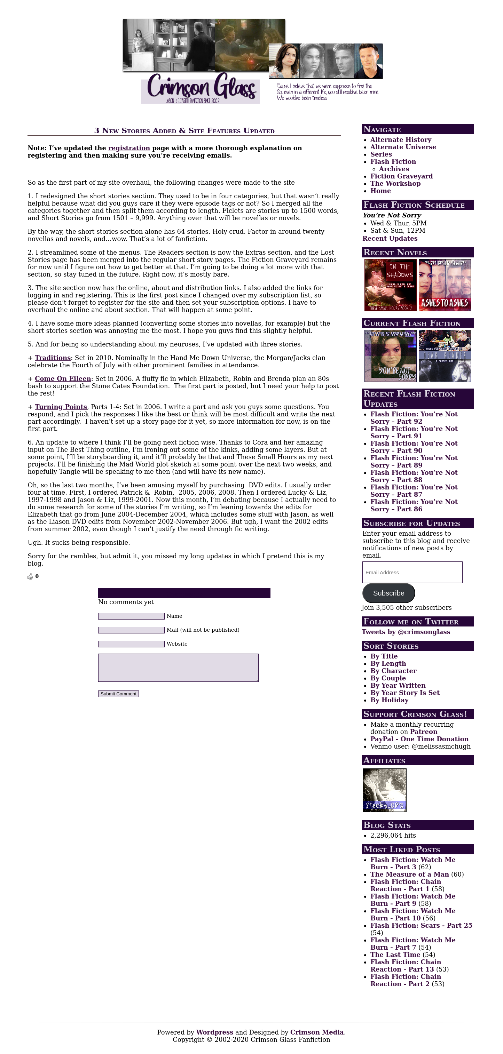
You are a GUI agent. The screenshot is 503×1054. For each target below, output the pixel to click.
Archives (394, 169)
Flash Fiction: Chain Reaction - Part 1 (405, 885)
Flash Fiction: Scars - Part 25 (421, 925)
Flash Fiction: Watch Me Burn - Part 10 (413, 914)
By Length (388, 663)
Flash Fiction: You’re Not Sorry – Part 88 (414, 476)
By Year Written (398, 685)
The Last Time (395, 954)
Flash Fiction (393, 161)
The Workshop (395, 183)
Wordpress (215, 1032)
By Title (384, 656)
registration (129, 148)
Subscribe (388, 593)
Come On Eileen (63, 378)
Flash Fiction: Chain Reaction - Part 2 (405, 980)
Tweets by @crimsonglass (406, 632)
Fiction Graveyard (401, 176)
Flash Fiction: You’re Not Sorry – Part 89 (414, 461)
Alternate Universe (403, 147)
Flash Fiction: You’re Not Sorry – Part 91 (414, 432)
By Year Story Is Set (405, 692)
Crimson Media (317, 1032)
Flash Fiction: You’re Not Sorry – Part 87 (414, 491)
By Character (393, 670)
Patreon (424, 731)
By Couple (388, 678)
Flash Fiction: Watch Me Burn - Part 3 (413, 863)
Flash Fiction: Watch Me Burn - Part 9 (413, 900)
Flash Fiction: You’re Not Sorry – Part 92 (414, 417)
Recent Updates (390, 238)
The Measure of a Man (409, 874)
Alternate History (400, 139)
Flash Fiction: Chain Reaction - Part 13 (405, 965)
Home (380, 190)
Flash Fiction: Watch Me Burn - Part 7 (413, 943)
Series (381, 154)
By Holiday (389, 700)
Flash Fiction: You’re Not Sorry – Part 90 (414, 447)
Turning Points (61, 406)
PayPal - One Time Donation (419, 739)
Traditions (53, 357)
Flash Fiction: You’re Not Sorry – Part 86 (414, 505)
